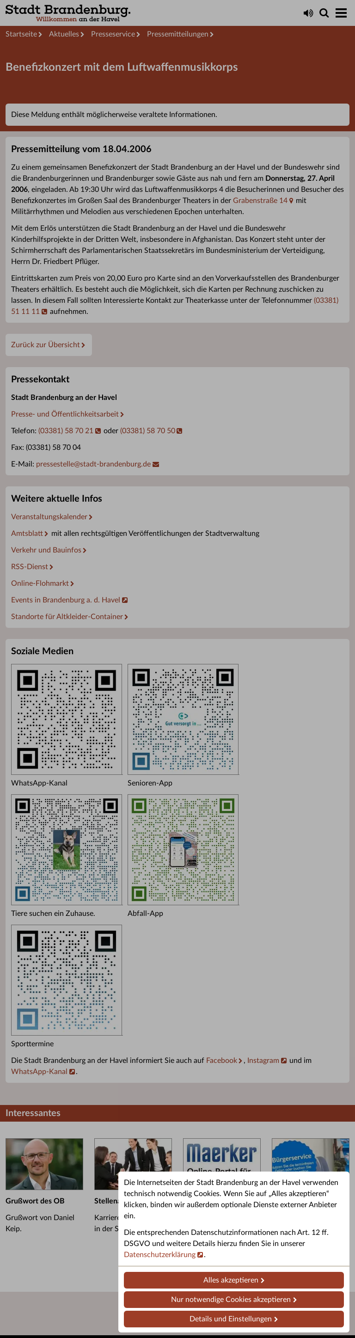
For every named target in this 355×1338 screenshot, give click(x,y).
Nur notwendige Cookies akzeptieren (231, 1299)
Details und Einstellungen (231, 1319)
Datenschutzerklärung (160, 1254)
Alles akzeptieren (230, 1280)
